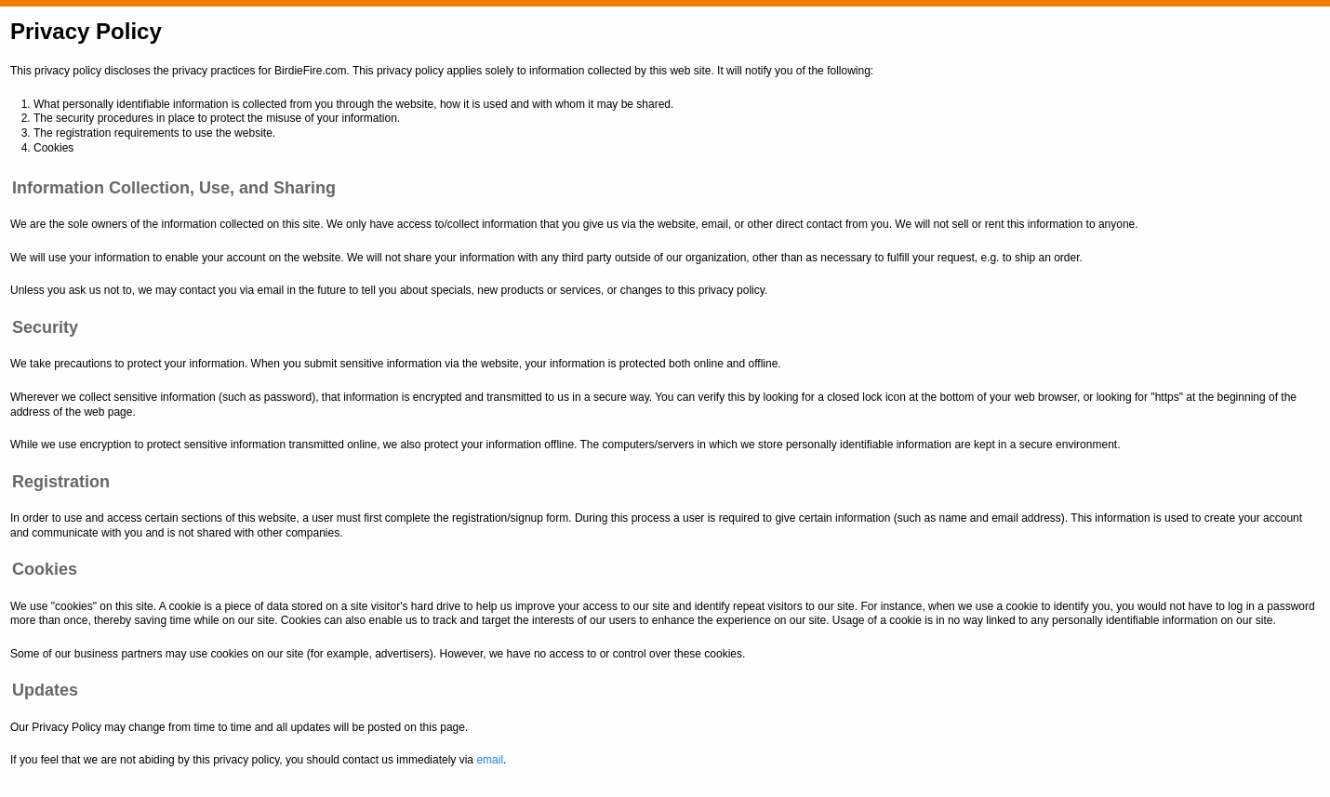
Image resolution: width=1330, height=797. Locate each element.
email (489, 759)
